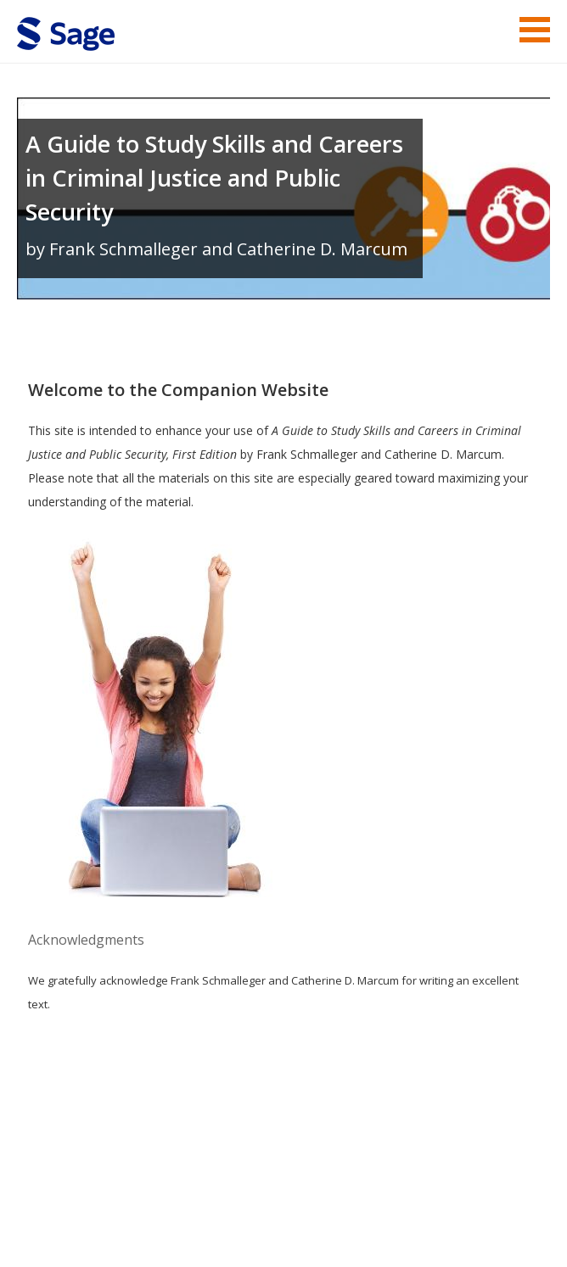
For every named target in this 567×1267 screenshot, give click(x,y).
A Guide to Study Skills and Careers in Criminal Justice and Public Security (214, 177)
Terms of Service (239, 1204)
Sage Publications (113, 1163)
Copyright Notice (343, 1204)
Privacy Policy (438, 1204)
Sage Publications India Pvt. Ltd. (263, 1163)
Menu (534, 29)
